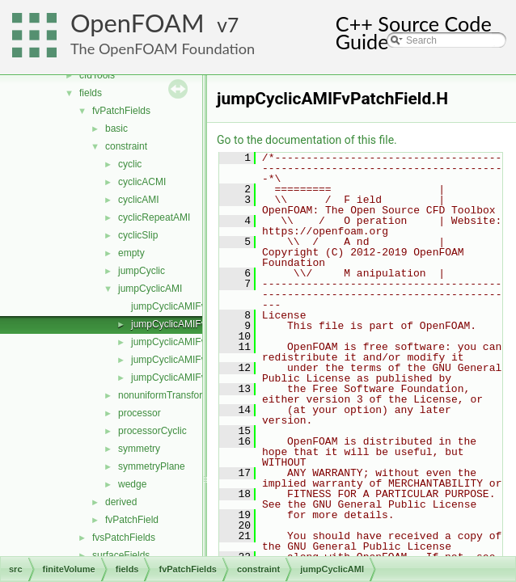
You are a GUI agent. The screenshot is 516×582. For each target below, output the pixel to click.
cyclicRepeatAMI (154, 217)
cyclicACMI (142, 182)
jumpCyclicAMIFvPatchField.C (196, 306)
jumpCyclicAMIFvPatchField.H (196, 324)
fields (90, 93)
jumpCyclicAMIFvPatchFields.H (198, 359)
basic (116, 128)
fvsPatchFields (123, 537)
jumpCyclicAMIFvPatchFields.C (198, 342)
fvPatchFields (121, 110)
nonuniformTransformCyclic (177, 395)
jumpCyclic (141, 270)
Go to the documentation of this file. (307, 139)
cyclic (130, 164)
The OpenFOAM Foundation (162, 48)
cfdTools (97, 75)
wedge (132, 484)
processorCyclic (152, 430)
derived (121, 502)
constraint (126, 146)
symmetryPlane (151, 466)
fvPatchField (132, 519)
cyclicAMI (138, 199)
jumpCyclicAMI (150, 288)
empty (131, 253)
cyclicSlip (138, 235)
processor (139, 413)
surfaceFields (121, 555)
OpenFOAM (137, 23)
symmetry (139, 448)
